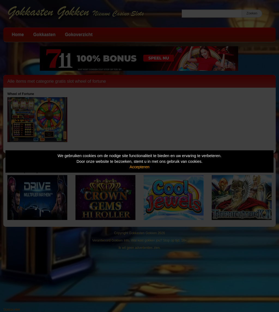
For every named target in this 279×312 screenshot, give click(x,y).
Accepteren (140, 167)
